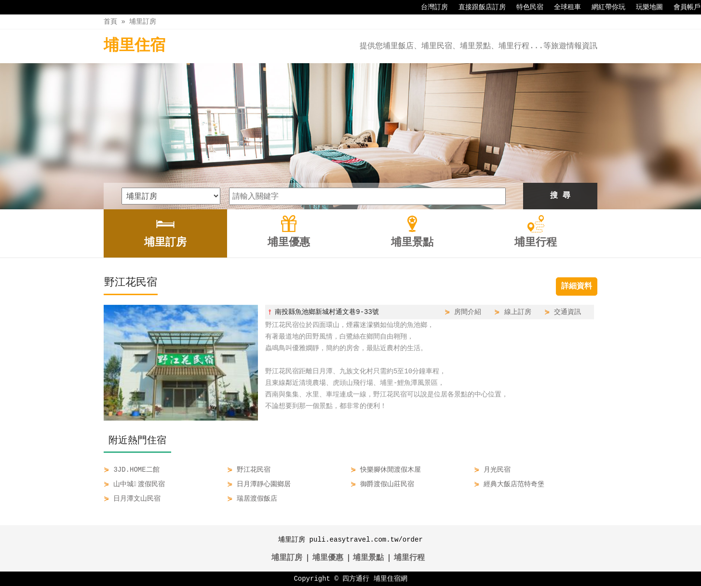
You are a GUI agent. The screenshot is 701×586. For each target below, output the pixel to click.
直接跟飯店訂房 (477, 7)
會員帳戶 (682, 7)
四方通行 (355, 578)
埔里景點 (368, 558)
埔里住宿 (134, 46)
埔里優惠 (327, 558)
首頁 (110, 21)
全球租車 (562, 7)
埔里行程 (409, 558)
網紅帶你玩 (603, 7)
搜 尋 (560, 196)
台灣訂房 (429, 7)
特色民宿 (525, 7)
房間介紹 (467, 311)
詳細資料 (576, 286)
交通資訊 (567, 311)
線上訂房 (517, 311)
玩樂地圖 (644, 7)
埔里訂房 (142, 21)
